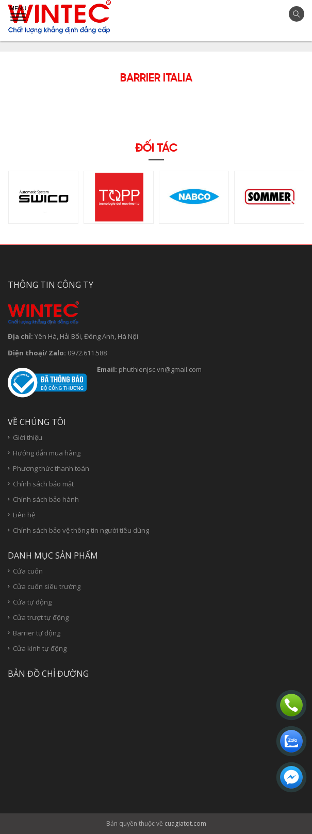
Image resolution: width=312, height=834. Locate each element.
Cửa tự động (32, 602)
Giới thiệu (27, 437)
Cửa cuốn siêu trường (46, 586)
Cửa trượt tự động (41, 617)
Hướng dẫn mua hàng (46, 453)
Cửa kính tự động (40, 648)
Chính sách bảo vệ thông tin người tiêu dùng (81, 530)
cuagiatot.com (185, 823)
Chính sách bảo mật (43, 484)
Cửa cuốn (28, 571)
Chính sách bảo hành (46, 499)
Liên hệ (24, 515)
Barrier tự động (36, 633)
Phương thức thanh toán (51, 468)
